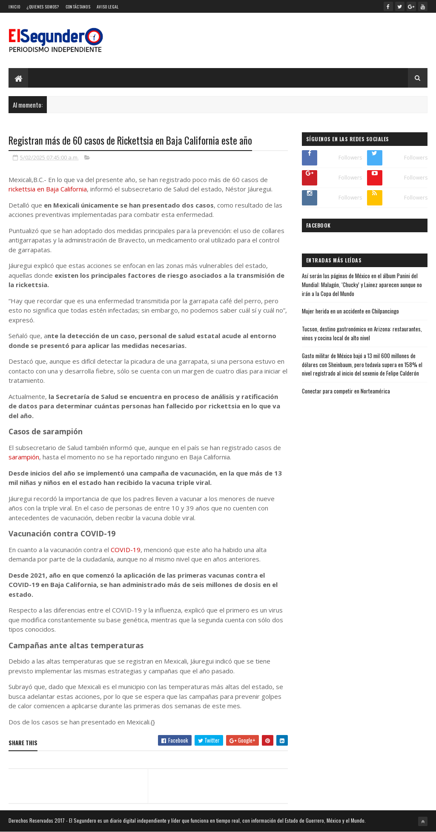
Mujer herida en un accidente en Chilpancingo (350, 311)
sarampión (24, 457)
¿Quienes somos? (42, 6)
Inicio (14, 6)
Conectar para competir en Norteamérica (346, 391)
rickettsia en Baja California (48, 189)
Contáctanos (78, 6)
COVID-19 (126, 549)
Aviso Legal (107, 6)
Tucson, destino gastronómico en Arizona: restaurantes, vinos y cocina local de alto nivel (362, 333)
